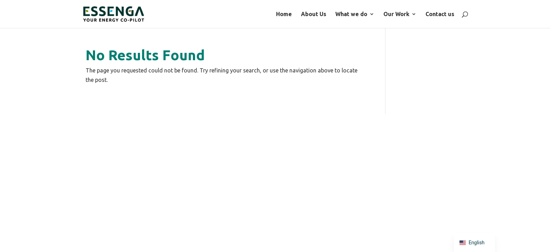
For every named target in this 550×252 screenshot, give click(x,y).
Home (354, 14)
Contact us (510, 14)
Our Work (467, 14)
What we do (422, 14)
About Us (384, 14)
